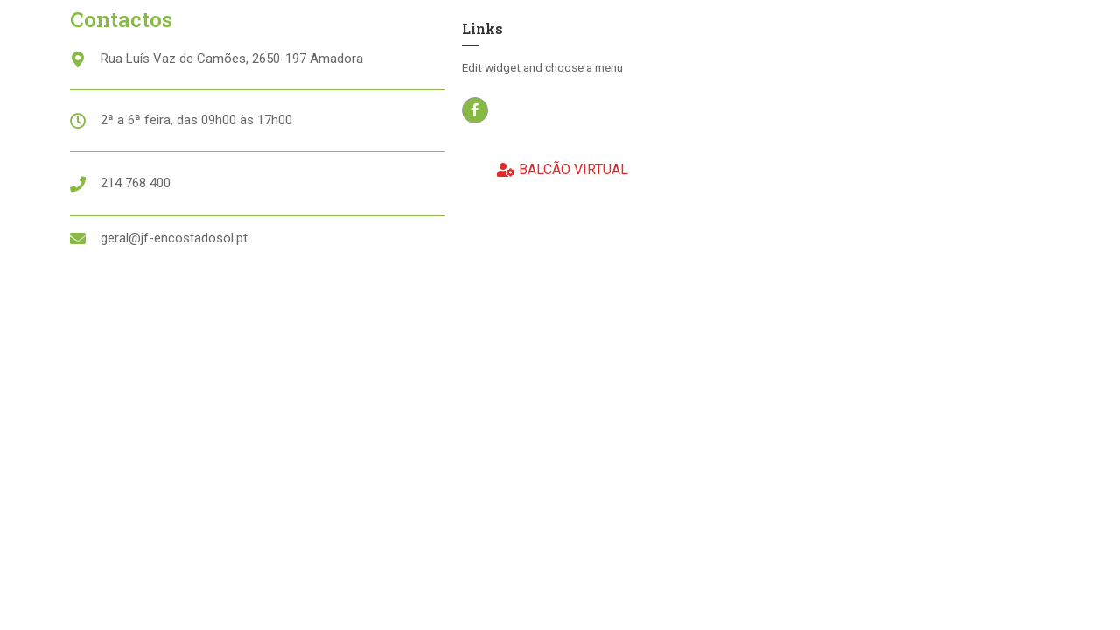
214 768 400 (136, 183)
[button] (562, 170)
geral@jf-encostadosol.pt (174, 238)
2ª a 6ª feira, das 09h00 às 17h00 (196, 120)
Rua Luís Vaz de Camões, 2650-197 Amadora (232, 58)
